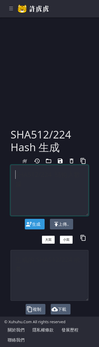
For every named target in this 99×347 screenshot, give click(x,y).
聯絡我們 (16, 340)
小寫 (66, 239)
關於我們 (16, 330)
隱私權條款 (43, 330)
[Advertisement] (49, 76)
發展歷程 (70, 330)
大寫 (48, 239)
